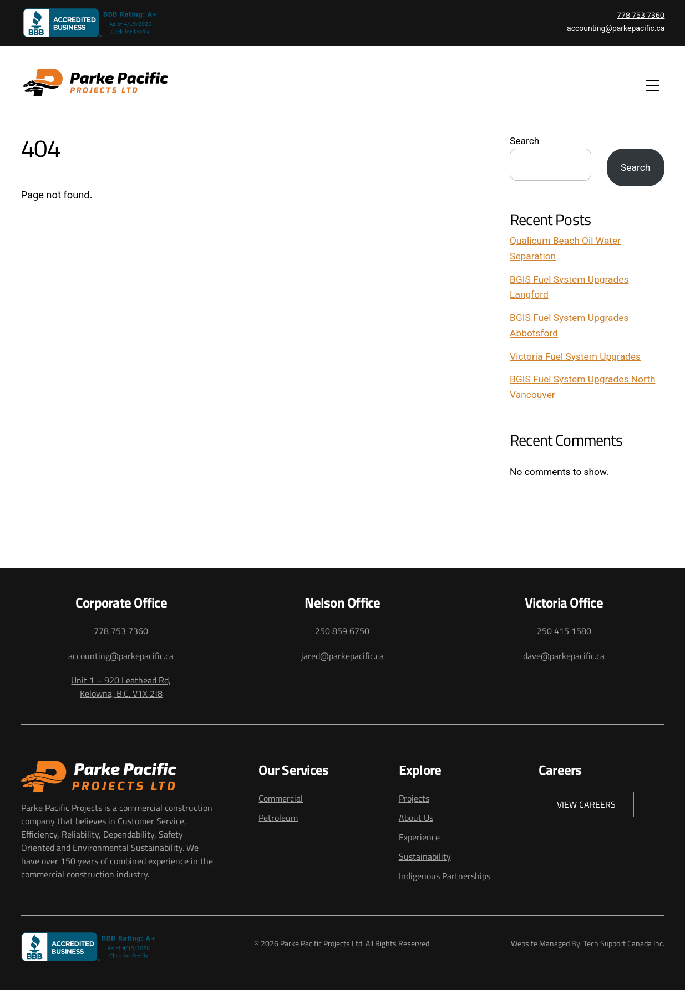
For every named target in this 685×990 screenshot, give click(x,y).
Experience (419, 837)
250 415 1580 (564, 630)
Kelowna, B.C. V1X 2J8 (121, 693)
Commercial (280, 798)
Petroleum (278, 817)
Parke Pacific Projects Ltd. (322, 943)
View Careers (586, 804)
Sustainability (425, 856)
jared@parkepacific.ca (342, 655)
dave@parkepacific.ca (564, 655)
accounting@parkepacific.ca (615, 28)
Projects (414, 798)
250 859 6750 (342, 630)
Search (524, 140)
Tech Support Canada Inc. (623, 943)
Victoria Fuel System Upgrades (575, 356)
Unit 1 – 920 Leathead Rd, (121, 680)
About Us (416, 817)
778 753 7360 (640, 15)
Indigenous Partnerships (444, 875)
